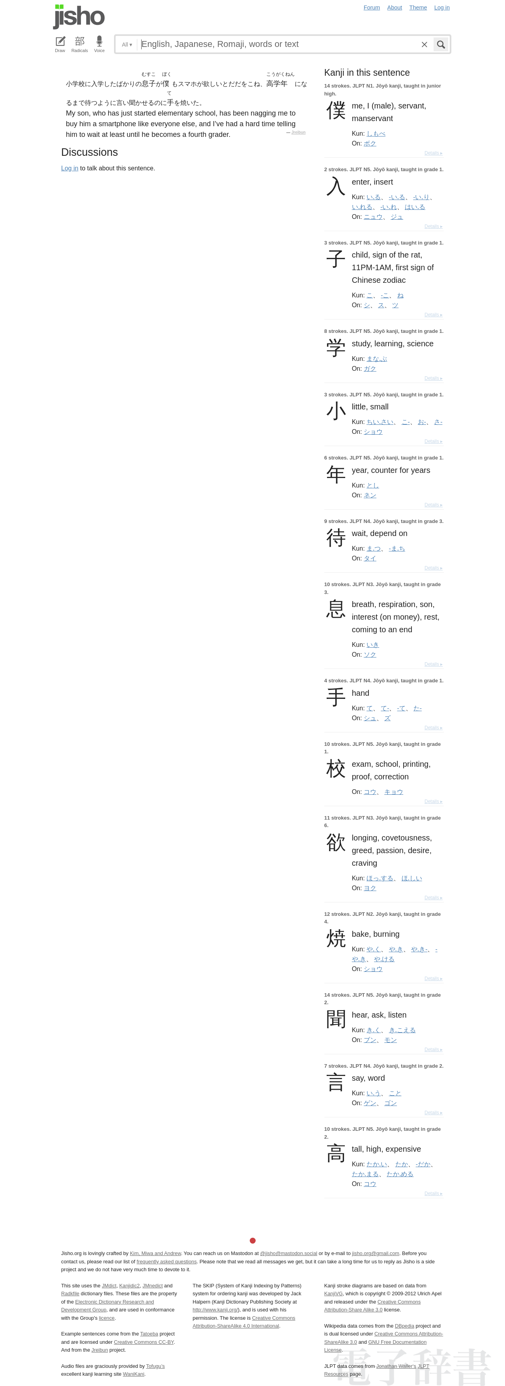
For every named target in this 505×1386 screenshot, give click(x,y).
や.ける (384, 959)
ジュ (397, 216)
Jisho (79, 17)
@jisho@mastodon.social (288, 1253)
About (394, 7)
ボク (370, 143)
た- (417, 708)
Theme (418, 7)
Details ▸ (434, 153)
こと (395, 1093)
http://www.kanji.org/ (215, 1310)
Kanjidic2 (129, 1286)
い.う (374, 1093)
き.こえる (402, 1029)
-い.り (421, 196)
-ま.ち (397, 548)
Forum (372, 7)
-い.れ (388, 206)
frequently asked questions (166, 1262)
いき (373, 644)
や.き (396, 949)
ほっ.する (380, 878)
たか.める (400, 1173)
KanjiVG (333, 1293)
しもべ (376, 133)
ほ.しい (412, 878)
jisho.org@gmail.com (375, 1253)
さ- (438, 421)
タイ (370, 558)
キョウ (393, 791)
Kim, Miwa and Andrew (155, 1253)
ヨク (370, 888)
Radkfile (70, 1293)
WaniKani (133, 1374)
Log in (442, 7)
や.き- (419, 949)
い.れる (362, 206)
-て (401, 708)
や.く (374, 949)
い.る (374, 196)
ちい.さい (380, 421)
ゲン (370, 1102)
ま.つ (374, 548)
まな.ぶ (377, 358)
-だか (423, 1164)
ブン (370, 1039)
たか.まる (365, 1173)
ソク (370, 654)
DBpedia (404, 1326)
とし (373, 485)
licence (107, 1318)
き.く (374, 1029)
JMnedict (152, 1286)
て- (385, 708)
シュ (370, 718)
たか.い (377, 1164)
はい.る (415, 206)
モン (390, 1039)
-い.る (397, 196)
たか (401, 1164)
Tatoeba (149, 1334)
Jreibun (299, 132)
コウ (370, 791)
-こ (385, 295)
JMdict (109, 1286)
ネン (370, 495)
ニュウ (373, 216)
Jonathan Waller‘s (396, 1366)
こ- (406, 421)
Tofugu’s (155, 1366)
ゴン (390, 1102)
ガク (370, 368)
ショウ (373, 431)
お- (422, 421)
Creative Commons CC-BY (144, 1342)
